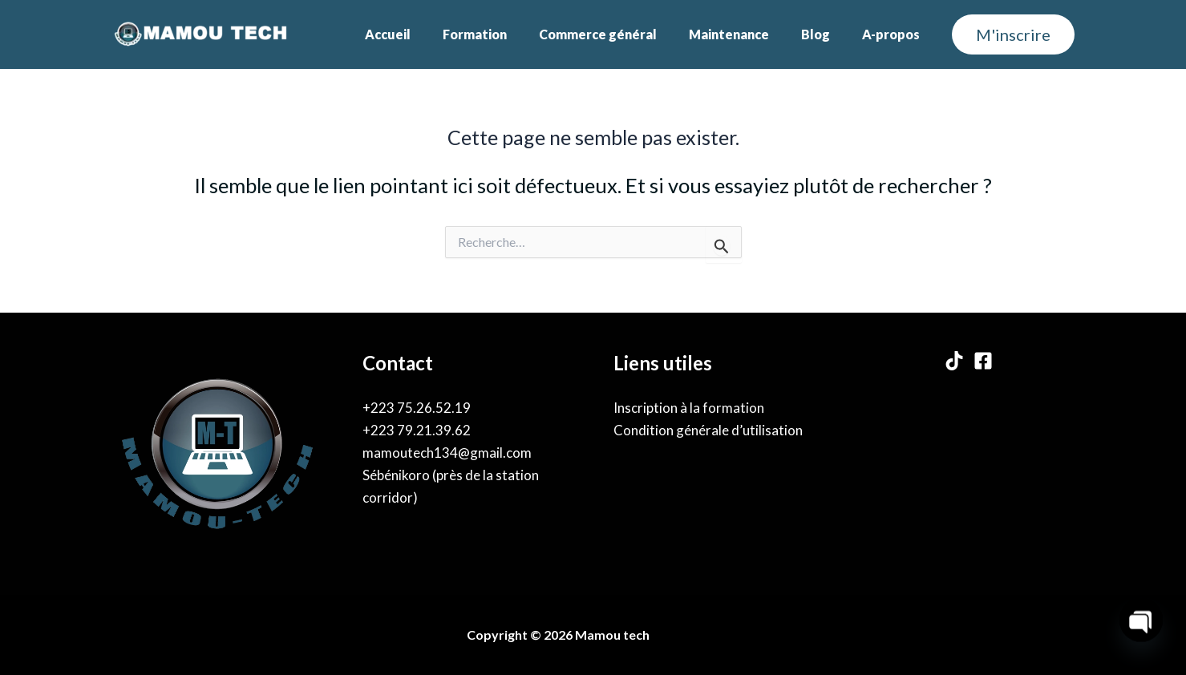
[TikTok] (954, 360)
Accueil (423, 34)
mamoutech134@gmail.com (447, 452)
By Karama (688, 634)
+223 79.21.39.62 (416, 430)
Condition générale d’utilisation (708, 430)
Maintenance (745, 34)
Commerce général (620, 34)
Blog (825, 34)
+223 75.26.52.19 (416, 407)
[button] (1013, 34)
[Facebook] (983, 360)
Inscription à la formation (688, 407)
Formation (504, 34)
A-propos (894, 34)
